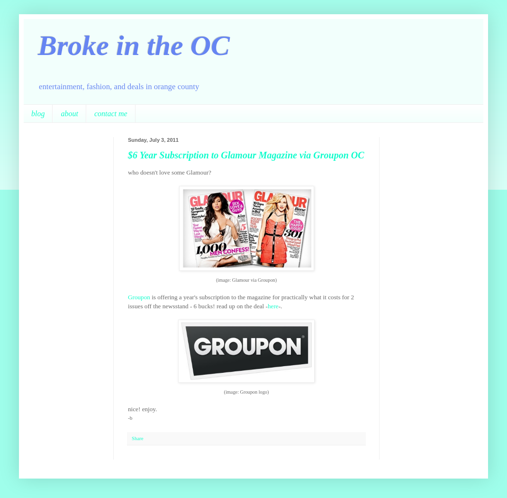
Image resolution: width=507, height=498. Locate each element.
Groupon (139, 297)
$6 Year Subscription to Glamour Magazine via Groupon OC (246, 155)
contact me (110, 114)
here (273, 306)
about (69, 114)
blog (38, 114)
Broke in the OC (134, 45)
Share (138, 438)
